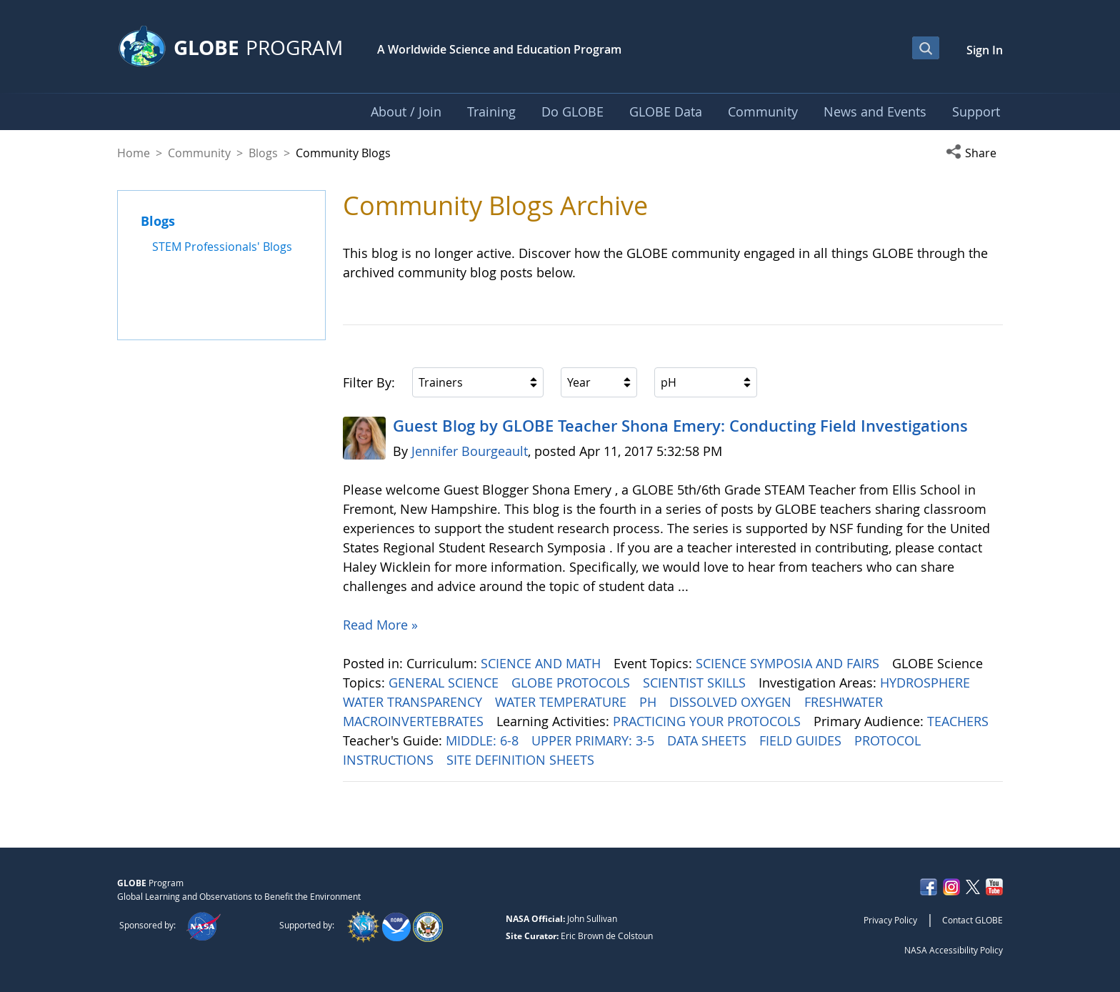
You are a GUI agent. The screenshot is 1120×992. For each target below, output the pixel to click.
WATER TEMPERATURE (562, 701)
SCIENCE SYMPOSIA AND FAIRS (789, 663)
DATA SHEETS (708, 740)
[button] (974, 153)
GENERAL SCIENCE (445, 682)
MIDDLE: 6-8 (484, 740)
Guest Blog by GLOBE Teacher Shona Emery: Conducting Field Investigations (680, 426)
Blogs (263, 153)
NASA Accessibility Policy (953, 950)
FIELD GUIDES (802, 740)
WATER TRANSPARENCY (414, 701)
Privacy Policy (890, 920)
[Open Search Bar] (925, 47)
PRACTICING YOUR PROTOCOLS (708, 721)
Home (133, 153)
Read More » (380, 624)
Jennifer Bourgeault (469, 451)
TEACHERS (959, 721)
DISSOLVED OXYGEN (732, 701)
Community (199, 153)
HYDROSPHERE (927, 682)
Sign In (984, 50)
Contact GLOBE (972, 920)
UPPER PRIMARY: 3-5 (594, 740)
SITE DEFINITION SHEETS (522, 759)
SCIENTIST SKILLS (696, 682)
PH (649, 701)
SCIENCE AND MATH (542, 663)
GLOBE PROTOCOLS (572, 682)
